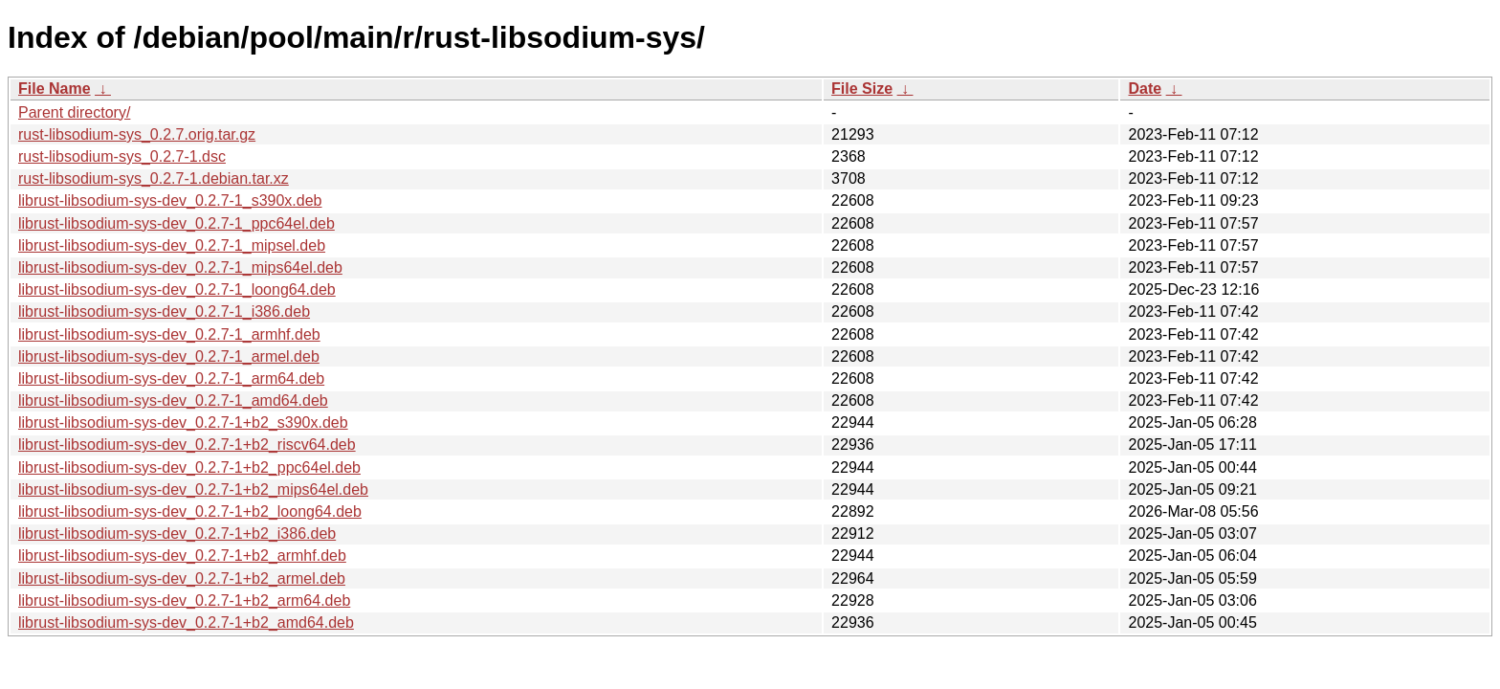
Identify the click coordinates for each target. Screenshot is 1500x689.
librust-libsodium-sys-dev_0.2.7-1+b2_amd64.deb (186, 622)
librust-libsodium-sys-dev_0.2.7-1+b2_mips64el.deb (193, 489)
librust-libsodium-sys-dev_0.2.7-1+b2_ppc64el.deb (189, 467)
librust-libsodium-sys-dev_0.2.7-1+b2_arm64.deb (184, 600)
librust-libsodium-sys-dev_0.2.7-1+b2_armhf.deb (182, 555)
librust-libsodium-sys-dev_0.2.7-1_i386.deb (164, 311)
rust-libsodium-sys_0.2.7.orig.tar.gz (136, 134)
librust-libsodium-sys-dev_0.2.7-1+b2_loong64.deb (190, 511)
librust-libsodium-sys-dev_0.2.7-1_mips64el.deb (180, 267)
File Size (862, 88)
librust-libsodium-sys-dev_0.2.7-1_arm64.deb (171, 378)
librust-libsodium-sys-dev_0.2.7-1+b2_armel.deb (181, 578)
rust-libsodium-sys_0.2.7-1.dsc (122, 156)
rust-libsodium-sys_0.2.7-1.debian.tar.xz (153, 178)
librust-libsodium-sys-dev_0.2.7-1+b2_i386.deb (177, 533)
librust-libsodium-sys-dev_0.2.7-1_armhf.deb (169, 334)
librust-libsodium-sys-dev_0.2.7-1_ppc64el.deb (176, 223)
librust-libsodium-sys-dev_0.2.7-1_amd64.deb (173, 400)
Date (1144, 88)
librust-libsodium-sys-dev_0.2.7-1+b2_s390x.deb (183, 422)
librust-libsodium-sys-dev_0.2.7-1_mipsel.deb (171, 245)
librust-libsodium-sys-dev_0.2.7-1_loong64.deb (177, 289)
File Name (54, 88)
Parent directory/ (74, 112)
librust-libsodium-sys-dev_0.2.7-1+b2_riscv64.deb (187, 444)
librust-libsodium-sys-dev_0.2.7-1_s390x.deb (170, 200)
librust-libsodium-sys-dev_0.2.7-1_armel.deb (169, 356)
